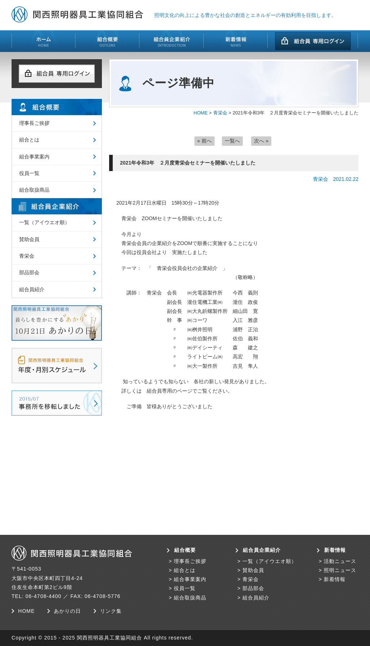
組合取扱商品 (34, 190)
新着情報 (334, 579)
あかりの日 (67, 611)
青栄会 (220, 112)
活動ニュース (340, 561)
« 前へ (204, 141)
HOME (201, 112)
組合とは (29, 140)
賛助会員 (29, 239)
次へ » (261, 141)
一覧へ (232, 141)
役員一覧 (29, 173)
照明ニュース (340, 570)
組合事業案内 (34, 157)
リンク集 (111, 611)
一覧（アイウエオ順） (44, 222)
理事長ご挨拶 (34, 123)
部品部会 (29, 272)
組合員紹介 (31, 289)
